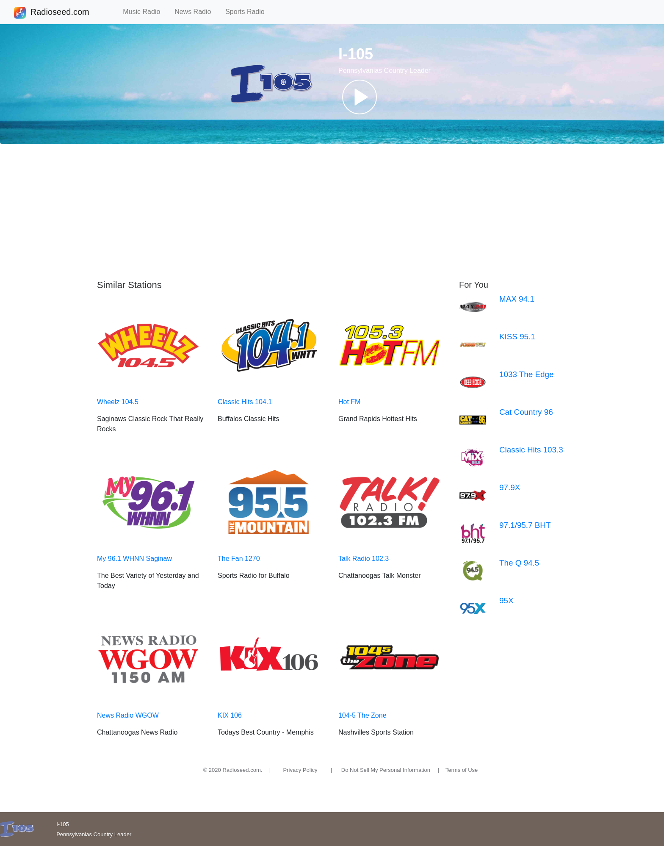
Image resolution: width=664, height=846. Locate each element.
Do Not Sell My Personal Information (385, 770)
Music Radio (145, 11)
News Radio (196, 11)
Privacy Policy (300, 770)
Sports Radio (248, 11)
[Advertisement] (332, 212)
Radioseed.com (60, 13)
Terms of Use (461, 770)
